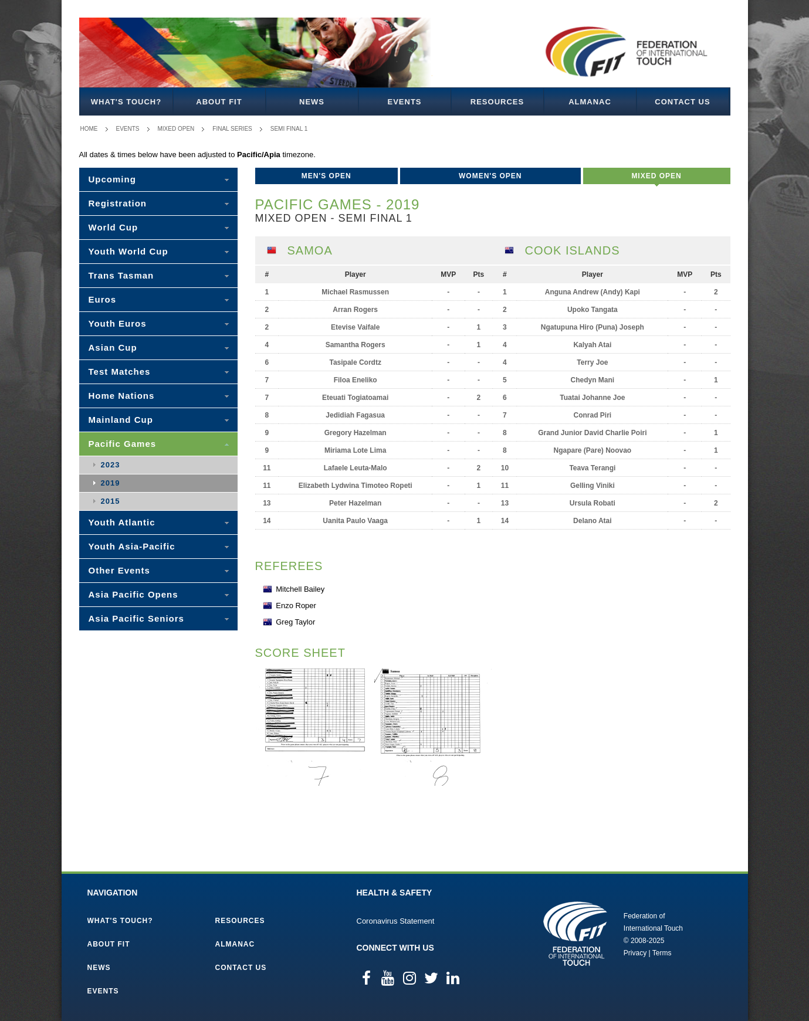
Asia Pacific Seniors (136, 618)
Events (404, 101)
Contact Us (682, 101)
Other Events (119, 570)
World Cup (113, 227)
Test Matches (120, 371)
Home (89, 128)
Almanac (589, 101)
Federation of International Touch (575, 933)
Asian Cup (113, 347)
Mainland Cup (121, 420)
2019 (110, 483)
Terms (662, 953)
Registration (118, 203)
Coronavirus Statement (396, 921)
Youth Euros (118, 323)
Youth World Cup (128, 251)
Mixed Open (176, 128)
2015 (110, 501)
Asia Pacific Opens (133, 594)
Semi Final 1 (289, 128)
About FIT (219, 101)
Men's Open (326, 176)
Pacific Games (123, 444)
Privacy (635, 953)
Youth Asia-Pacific (132, 546)
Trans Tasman (121, 275)
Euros (103, 299)
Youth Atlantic (122, 522)
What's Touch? (126, 101)
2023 (110, 464)
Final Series (232, 128)
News (311, 101)
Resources (497, 101)
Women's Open (490, 176)
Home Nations (122, 396)
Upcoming (112, 179)
